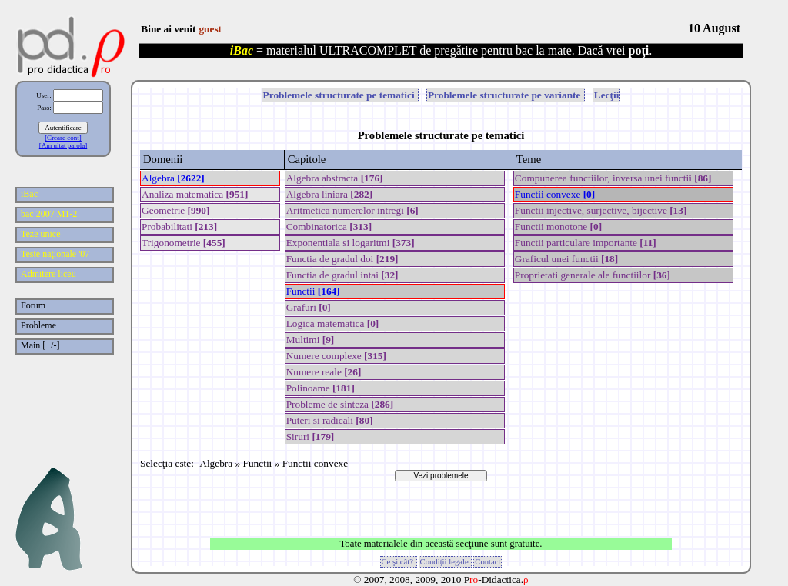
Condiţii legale (445, 562)
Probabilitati (179, 226)
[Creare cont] (63, 138)
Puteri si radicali (329, 420)
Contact (487, 562)
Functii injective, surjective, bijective (601, 210)
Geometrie (175, 210)
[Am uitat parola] (63, 145)
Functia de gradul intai (342, 275)
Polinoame (320, 388)
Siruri (310, 436)
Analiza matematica (195, 194)
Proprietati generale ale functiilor (592, 275)
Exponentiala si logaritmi (350, 242)
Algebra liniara (329, 194)
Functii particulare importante (585, 242)
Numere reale (324, 372)
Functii (313, 291)
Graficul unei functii (566, 259)
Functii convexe (555, 194)
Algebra (173, 178)
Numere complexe (336, 355)
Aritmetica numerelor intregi (352, 210)
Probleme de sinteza (340, 404)
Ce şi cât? (399, 562)
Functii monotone (558, 226)
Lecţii (606, 95)
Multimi (310, 339)
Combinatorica (329, 226)
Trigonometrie (183, 242)
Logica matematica (332, 323)
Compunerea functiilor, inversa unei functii (613, 178)
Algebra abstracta (334, 178)
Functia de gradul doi (342, 259)
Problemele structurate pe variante (505, 95)
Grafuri (308, 307)
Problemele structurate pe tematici (340, 95)
